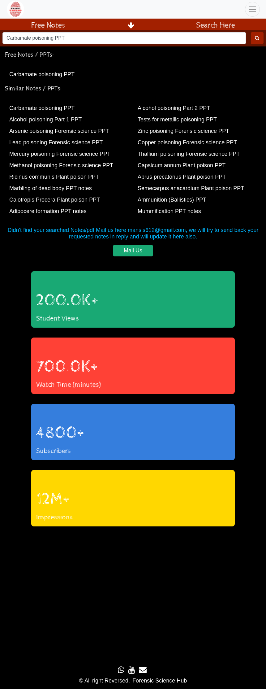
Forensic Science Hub (159, 681)
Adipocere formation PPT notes (48, 211)
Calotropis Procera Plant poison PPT (54, 200)
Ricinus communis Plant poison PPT (54, 177)
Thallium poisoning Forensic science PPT (189, 154)
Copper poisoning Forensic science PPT (187, 142)
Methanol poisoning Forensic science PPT (61, 165)
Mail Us (133, 250)
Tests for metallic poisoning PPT (177, 119)
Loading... (133, 593)
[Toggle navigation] (252, 9)
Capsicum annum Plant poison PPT (181, 165)
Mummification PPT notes (169, 211)
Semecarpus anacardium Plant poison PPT (191, 188)
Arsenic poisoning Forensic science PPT (59, 131)
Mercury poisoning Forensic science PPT (59, 154)
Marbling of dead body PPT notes (50, 188)
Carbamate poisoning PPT (42, 74)
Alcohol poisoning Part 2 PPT (174, 108)
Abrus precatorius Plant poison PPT (182, 177)
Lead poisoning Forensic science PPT (56, 142)
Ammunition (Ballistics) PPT (172, 200)
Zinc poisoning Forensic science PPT (183, 131)
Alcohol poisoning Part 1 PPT (45, 119)
